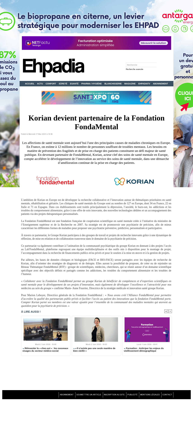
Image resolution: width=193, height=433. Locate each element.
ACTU (40, 83)
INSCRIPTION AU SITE (109, 395)
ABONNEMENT (160, 83)
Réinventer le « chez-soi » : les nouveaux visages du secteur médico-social (45, 350)
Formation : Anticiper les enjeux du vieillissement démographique (144, 350)
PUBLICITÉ (129, 395)
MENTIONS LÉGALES (148, 395)
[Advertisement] (96, 374)
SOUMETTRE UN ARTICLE (82, 395)
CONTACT (166, 395)
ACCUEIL (30, 83)
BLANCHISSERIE (113, 83)
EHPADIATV (144, 83)
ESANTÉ (74, 83)
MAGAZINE (130, 83)
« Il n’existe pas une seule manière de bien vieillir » (94, 350)
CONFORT (51, 83)
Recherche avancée (134, 69)
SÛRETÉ (63, 83)
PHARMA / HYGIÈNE (91, 83)
